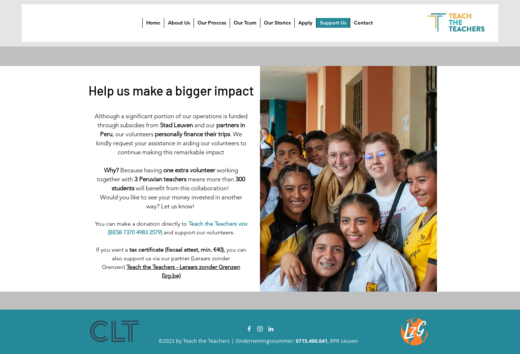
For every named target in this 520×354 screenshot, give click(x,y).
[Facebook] (249, 328)
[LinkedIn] (270, 328)
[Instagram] (260, 328)
